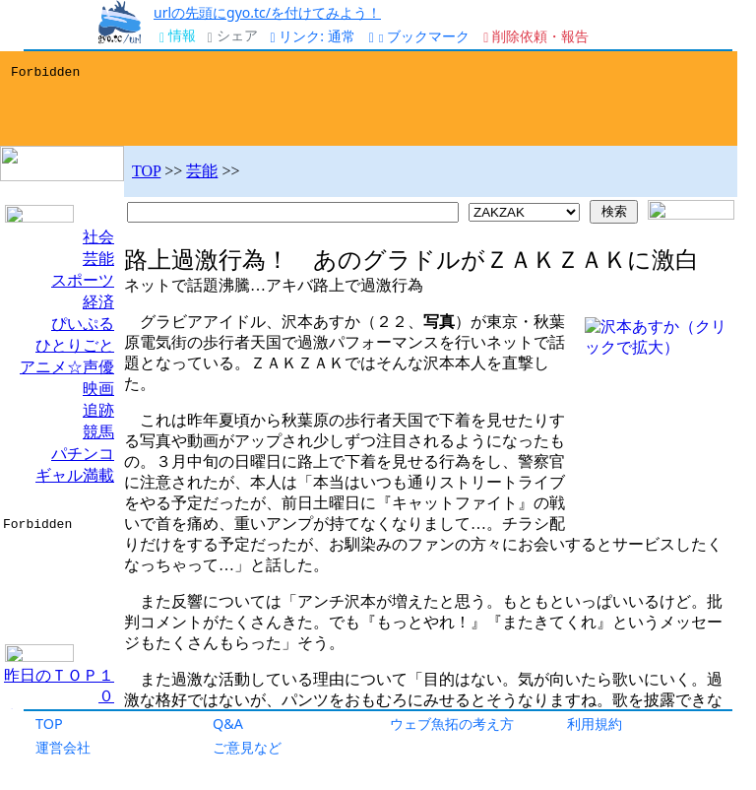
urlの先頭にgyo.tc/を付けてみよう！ (267, 12)
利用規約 (594, 723)
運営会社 (63, 747)
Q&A (228, 723)
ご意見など (247, 747)
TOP (49, 723)
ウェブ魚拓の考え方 (452, 723)
